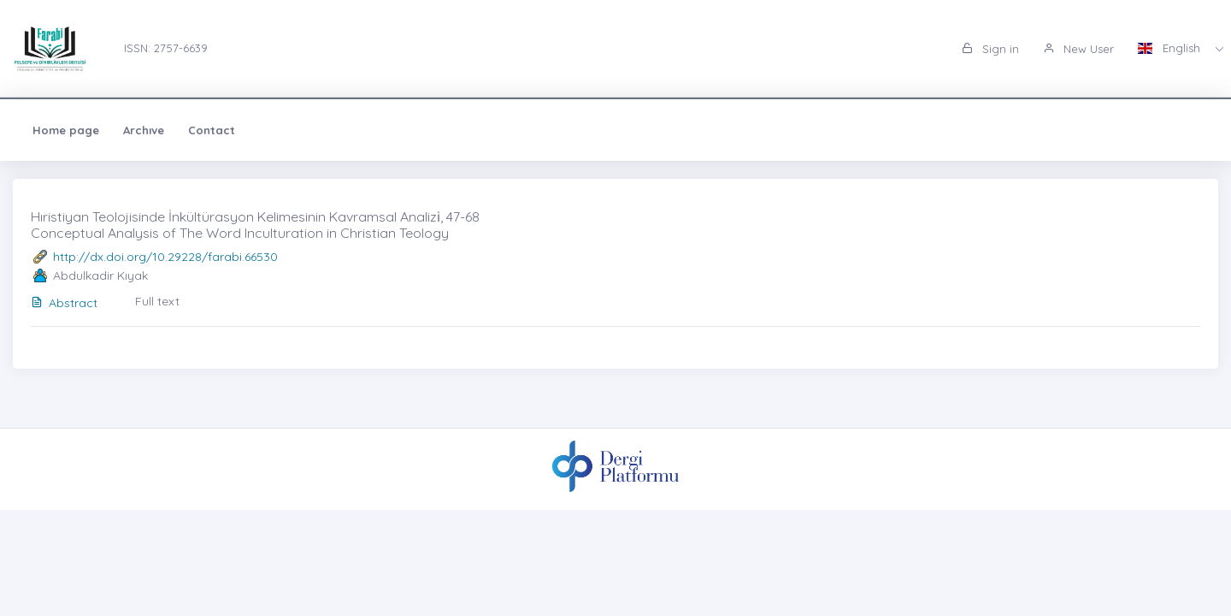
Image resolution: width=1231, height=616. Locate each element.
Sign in (990, 49)
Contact (211, 130)
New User (1078, 49)
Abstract (64, 303)
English (1171, 48)
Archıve (143, 130)
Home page (65, 130)
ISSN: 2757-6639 (166, 48)
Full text (157, 301)
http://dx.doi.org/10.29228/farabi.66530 (165, 256)
